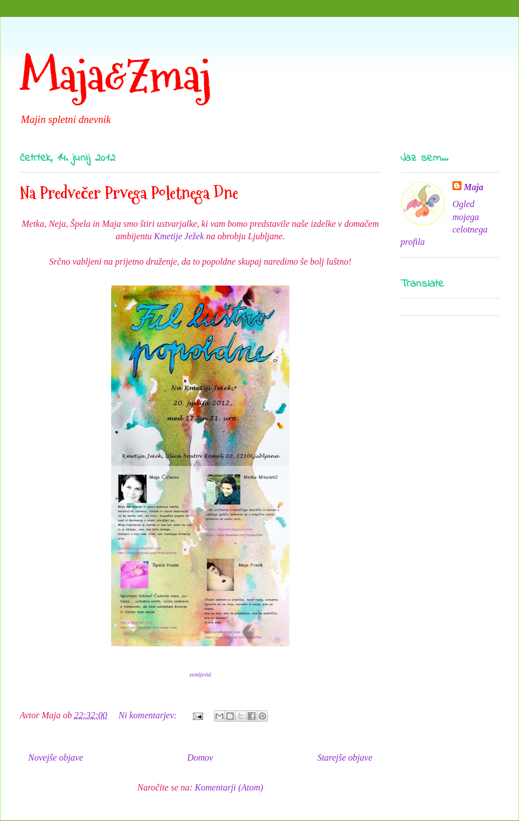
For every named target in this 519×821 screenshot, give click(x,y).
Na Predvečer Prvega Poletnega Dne (129, 192)
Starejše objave (344, 757)
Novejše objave (55, 757)
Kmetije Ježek (179, 236)
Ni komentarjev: (148, 715)
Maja (473, 187)
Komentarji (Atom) (229, 787)
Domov (200, 757)
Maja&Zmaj (115, 76)
